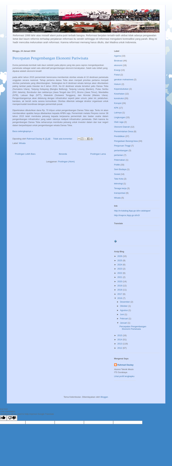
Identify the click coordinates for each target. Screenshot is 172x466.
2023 (120, 268)
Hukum (117, 84)
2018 (120, 289)
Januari (124, 323)
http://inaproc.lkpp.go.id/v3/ (127, 215)
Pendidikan (119, 136)
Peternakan (119, 160)
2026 (120, 256)
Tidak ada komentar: (63, 138)
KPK (116, 108)
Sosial (117, 174)
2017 (120, 294)
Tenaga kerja (120, 188)
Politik (117, 164)
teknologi (118, 183)
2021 (120, 277)
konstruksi (119, 98)
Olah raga (119, 122)
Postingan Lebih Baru (25, 154)
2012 (120, 348)
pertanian (118, 155)
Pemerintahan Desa (123, 131)
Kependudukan (121, 89)
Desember (125, 302)
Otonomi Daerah (122, 127)
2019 (120, 285)
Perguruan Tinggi (122, 145)
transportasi (119, 193)
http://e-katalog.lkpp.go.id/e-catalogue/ (132, 210)
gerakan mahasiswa (123, 79)
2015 (120, 335)
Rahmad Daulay (125, 365)
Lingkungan (119, 117)
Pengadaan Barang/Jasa (126, 141)
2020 (120, 281)
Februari (124, 318)
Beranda (63, 154)
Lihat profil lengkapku (124, 376)
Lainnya (118, 112)
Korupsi (117, 103)
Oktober (124, 306)
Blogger (104, 397)
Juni (122, 314)
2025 (120, 260)
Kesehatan (119, 93)
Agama (117, 56)
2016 (120, 298)
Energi (117, 70)
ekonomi (118, 65)
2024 (120, 264)
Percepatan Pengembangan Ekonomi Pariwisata (50, 58)
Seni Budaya (120, 169)
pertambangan (121, 150)
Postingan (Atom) (66, 161)
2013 (120, 343)
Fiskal (117, 74)
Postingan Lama (98, 154)
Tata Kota (118, 179)
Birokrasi (118, 60)
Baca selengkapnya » (23, 131)
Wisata (22, 143)
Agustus (124, 310)
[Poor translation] (12, 418)
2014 (120, 339)
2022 (120, 273)
